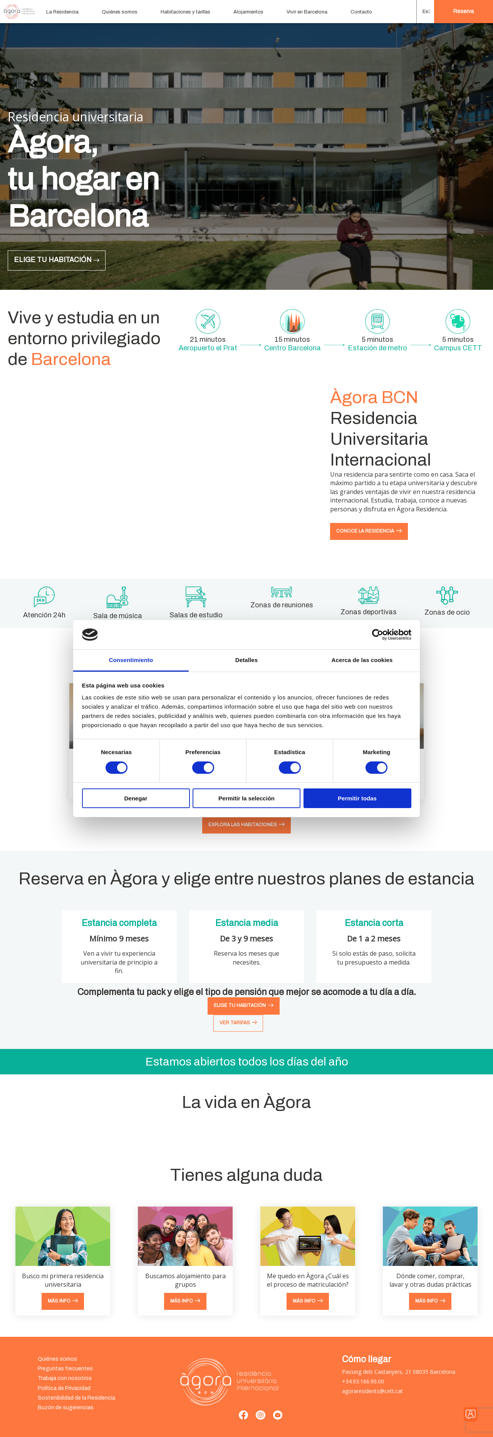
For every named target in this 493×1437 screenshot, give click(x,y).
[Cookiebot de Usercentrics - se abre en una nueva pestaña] (377, 634)
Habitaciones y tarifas (185, 12)
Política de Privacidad (64, 1388)
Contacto (361, 12)
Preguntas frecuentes (65, 1368)
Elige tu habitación (53, 260)
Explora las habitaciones (242, 824)
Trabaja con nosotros (65, 1378)
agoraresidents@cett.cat (372, 1391)
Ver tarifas (235, 1022)
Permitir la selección (246, 798)
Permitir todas (357, 798)
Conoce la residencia (365, 531)
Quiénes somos (120, 12)
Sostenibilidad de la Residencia (76, 1398)
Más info (59, 1301)
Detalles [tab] (246, 660)
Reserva (463, 11)
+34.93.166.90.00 (363, 1381)
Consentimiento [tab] (131, 660)
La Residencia (62, 12)
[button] (425, 11)
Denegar (135, 798)
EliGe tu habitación (240, 1005)
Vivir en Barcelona (307, 12)
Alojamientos (248, 12)
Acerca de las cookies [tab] (362, 660)
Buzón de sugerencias (66, 1407)
